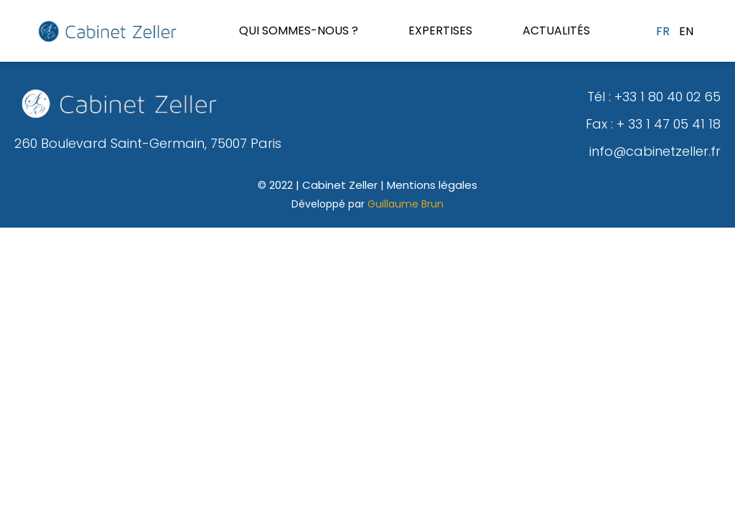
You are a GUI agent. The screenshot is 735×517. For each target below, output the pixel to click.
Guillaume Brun (406, 204)
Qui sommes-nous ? (298, 30)
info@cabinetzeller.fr (655, 151)
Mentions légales (432, 184)
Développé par (329, 204)
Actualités (556, 30)
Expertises (440, 30)
